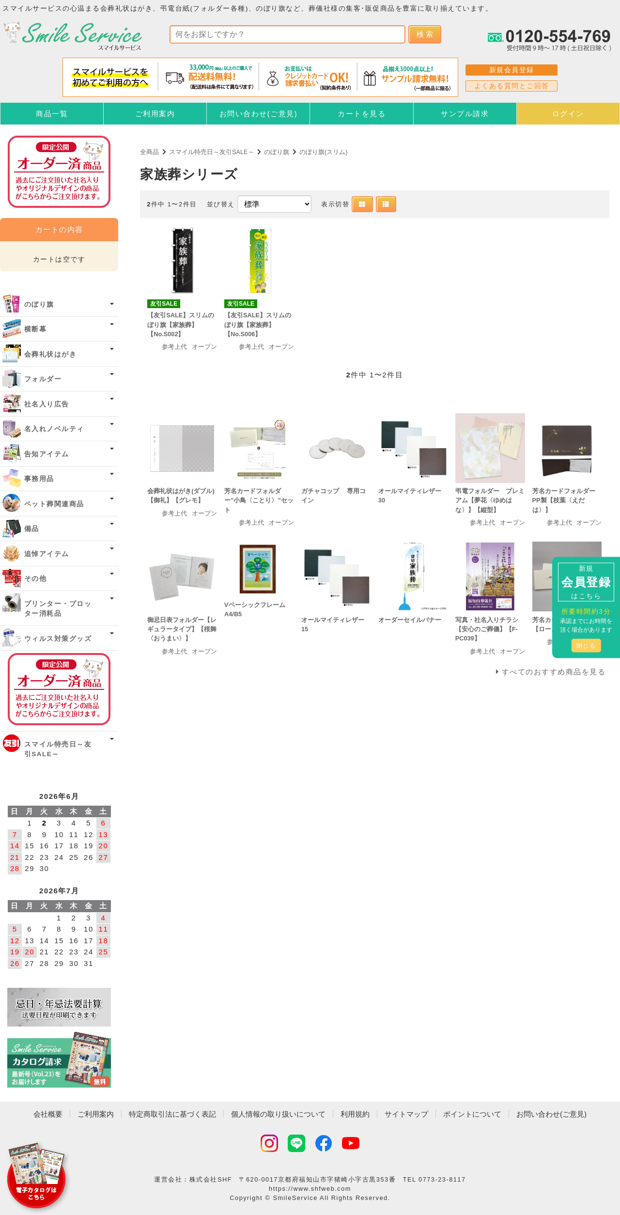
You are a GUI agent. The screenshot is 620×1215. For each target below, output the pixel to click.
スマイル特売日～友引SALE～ (211, 152)
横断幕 (35, 329)
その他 (35, 578)
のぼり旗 (276, 152)
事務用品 (39, 479)
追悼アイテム (46, 554)
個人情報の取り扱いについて (278, 1114)
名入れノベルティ (54, 429)
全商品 (149, 152)
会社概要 (47, 1114)
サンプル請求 (465, 113)
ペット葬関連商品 (54, 504)
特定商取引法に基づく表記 (172, 1114)
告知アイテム (46, 454)
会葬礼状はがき (50, 354)
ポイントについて (472, 1114)
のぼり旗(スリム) (323, 152)
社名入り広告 (46, 404)
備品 (31, 528)
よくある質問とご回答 (511, 86)
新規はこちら (586, 582)
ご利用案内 (155, 113)
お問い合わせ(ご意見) (258, 113)
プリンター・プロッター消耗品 (58, 608)
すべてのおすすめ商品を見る (554, 672)
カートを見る (362, 113)
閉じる (586, 645)
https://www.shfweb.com (310, 1188)
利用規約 (355, 1114)
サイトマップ (406, 1114)
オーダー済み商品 (59, 689)
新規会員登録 (511, 70)
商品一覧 (52, 113)
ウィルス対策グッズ (58, 638)
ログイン (568, 113)
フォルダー (43, 379)
